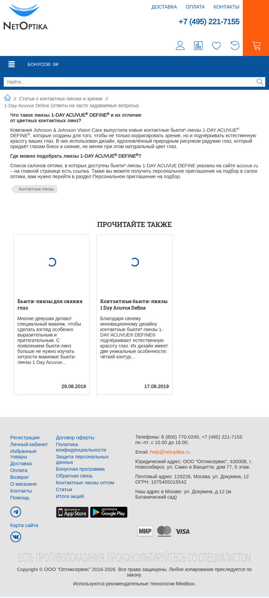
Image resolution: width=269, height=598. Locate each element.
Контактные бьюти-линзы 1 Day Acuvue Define (133, 305)
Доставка (164, 7)
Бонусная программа (79, 459)
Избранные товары (22, 455)
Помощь (19, 499)
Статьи (63, 480)
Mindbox (185, 585)
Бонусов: (41, 65)
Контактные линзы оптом (83, 473)
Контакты (227, 7)
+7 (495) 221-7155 (206, 22)
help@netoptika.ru (170, 453)
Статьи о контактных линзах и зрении (61, 100)
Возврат (19, 478)
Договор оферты (74, 439)
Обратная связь (73, 466)
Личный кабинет (28, 445)
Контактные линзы (36, 190)
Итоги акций (69, 486)
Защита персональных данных (90, 452)
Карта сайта (23, 526)
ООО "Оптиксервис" (67, 570)
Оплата (195, 7)
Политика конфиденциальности (91, 445)
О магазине (23, 485)
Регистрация (24, 439)
